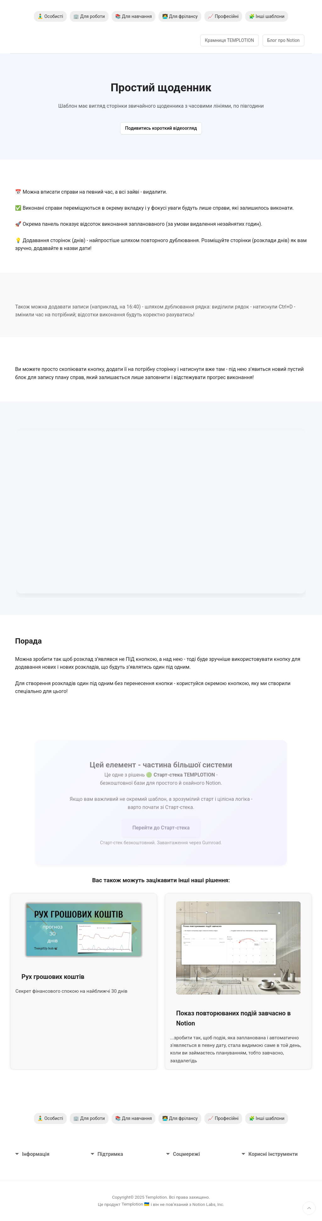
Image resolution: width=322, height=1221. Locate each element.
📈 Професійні (223, 16)
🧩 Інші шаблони (267, 16)
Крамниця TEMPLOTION (229, 40)
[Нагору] (309, 1208)
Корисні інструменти (270, 1154)
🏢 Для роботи (89, 16)
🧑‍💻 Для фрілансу (180, 16)
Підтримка (107, 1154)
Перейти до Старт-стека (161, 831)
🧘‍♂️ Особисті (50, 16)
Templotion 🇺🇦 (136, 1204)
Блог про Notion (283, 40)
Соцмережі (183, 1154)
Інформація (32, 1154)
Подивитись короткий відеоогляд (161, 128)
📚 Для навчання (133, 16)
